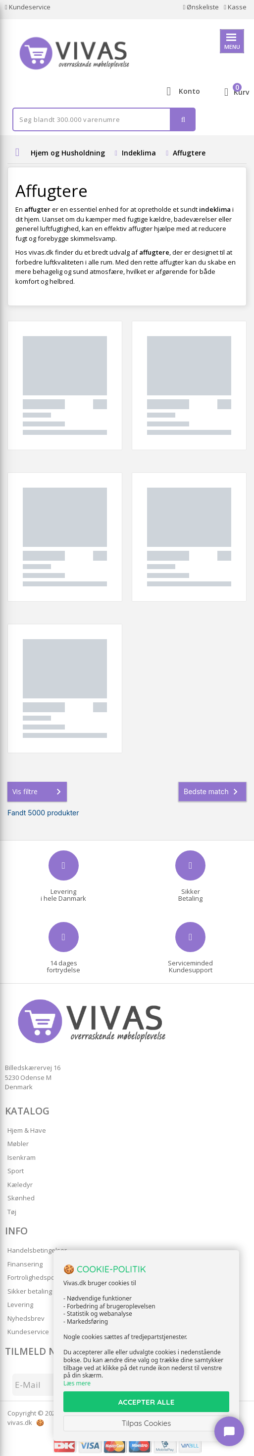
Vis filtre (38, 792)
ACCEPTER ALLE (146, 1402)
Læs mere (77, 1383)
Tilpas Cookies (146, 1423)
